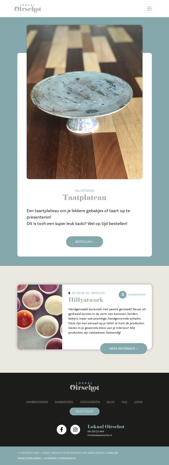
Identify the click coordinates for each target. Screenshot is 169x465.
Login (138, 402)
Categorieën (90, 402)
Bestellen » (84, 242)
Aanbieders (64, 402)
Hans (91, 452)
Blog (111, 402)
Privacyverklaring (29, 458)
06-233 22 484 (96, 431)
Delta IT (99, 452)
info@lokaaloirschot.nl (100, 435)
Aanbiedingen (37, 402)
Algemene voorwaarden (60, 458)
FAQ (124, 402)
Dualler (112, 452)
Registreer (84, 411)
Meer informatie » (124, 349)
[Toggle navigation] (149, 8)
